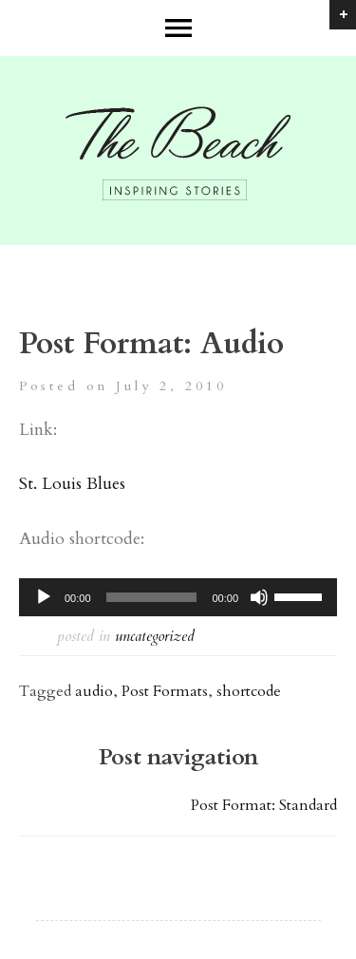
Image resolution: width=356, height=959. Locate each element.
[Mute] (259, 597)
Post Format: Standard (264, 805)
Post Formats (165, 691)
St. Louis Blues (72, 484)
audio (94, 691)
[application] (178, 597)
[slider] (151, 597)
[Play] (43, 597)
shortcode (248, 691)
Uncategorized (155, 636)
